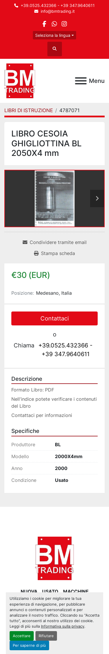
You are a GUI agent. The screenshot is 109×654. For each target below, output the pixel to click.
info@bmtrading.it (58, 11)
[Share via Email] (54, 242)
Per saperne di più (29, 645)
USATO (50, 591)
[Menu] (81, 80)
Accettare (22, 636)
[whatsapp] (54, 24)
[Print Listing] (54, 253)
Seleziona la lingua (52, 35)
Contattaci (54, 318)
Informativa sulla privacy (62, 626)
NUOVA (29, 591)
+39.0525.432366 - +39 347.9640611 (58, 5)
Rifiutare (46, 636)
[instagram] (64, 24)
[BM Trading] (54, 558)
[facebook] (44, 24)
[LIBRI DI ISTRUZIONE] (28, 110)
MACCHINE (76, 591)
